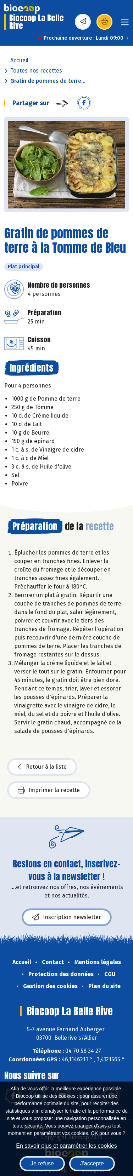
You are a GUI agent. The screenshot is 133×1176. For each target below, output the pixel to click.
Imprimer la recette (49, 790)
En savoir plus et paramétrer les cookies (66, 1146)
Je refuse (42, 1163)
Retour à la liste (42, 766)
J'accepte (92, 1163)
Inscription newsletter (66, 917)
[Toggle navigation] (125, 24)
